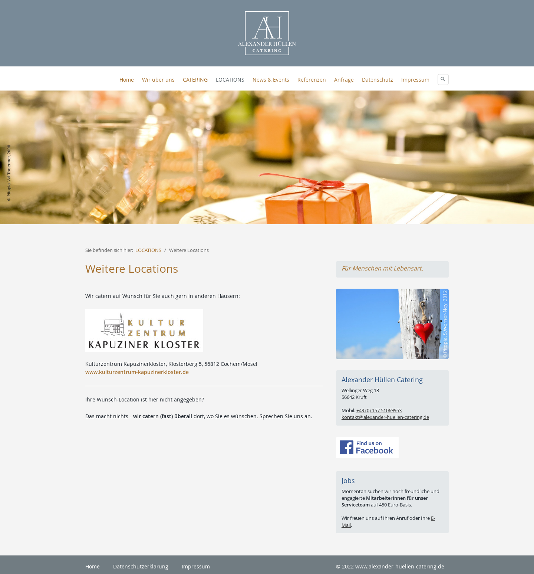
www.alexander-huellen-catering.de (399, 566)
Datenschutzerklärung (140, 566)
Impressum (415, 79)
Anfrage (344, 79)
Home (126, 79)
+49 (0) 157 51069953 (379, 410)
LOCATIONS (230, 79)
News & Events (271, 79)
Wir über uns (158, 79)
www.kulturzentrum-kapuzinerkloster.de (137, 371)
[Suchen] (443, 79)
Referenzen (311, 79)
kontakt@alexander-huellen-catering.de (385, 417)
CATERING (195, 79)
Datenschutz (377, 79)
